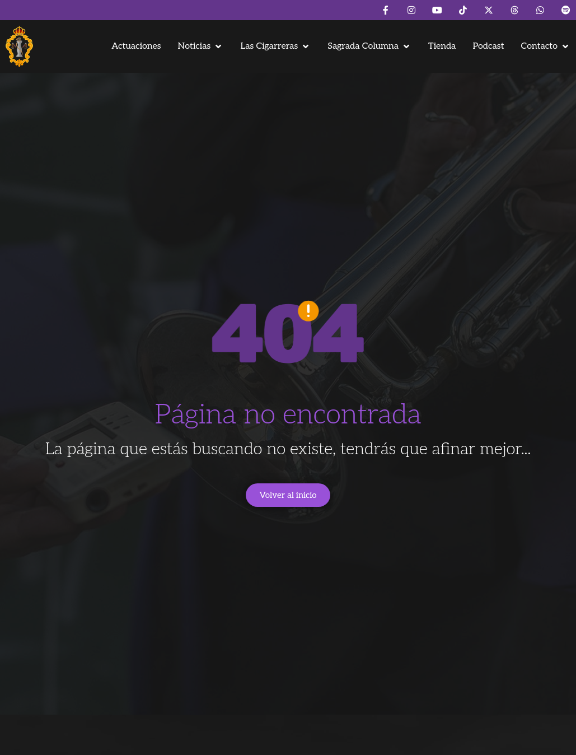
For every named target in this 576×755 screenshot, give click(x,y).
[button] (201, 46)
